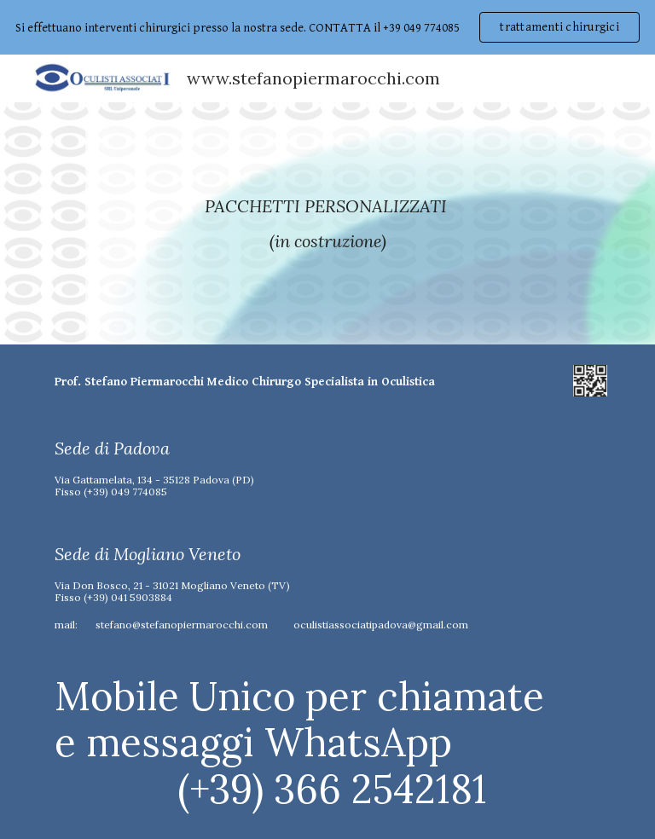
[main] (327, 223)
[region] (327, 27)
